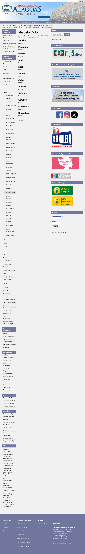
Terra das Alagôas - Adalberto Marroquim (9, 495)
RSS (76, 22)
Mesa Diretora (21, 531)
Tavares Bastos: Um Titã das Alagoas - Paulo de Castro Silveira (8, 457)
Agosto (22, 86)
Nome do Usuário (57, 216)
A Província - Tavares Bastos (7, 480)
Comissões (20, 535)
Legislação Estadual (23, 546)
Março (21, 53)
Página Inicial (26, 22)
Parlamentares (21, 523)
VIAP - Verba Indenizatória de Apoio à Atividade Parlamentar (21, 27)
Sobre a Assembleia (7, 330)
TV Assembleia (56, 124)
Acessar (81, 1)
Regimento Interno (23, 538)
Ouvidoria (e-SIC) (67, 22)
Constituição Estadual (23, 542)
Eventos (5, 531)
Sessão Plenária (22, 527)
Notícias (5, 527)
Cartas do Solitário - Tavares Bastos (8, 464)
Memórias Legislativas (6, 450)
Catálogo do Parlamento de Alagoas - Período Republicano (8, 503)
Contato (57, 22)
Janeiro (22, 40)
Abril (20, 60)
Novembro (23, 106)
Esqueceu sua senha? (59, 232)
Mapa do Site (36, 22)
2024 (42, 27)
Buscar (54, 30)
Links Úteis (6, 411)
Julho (21, 80)
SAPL (81, 22)
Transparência (42, 523)
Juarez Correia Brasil (25, 36)
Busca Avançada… (57, 39)
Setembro (23, 93)
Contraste (74, 20)
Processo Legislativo (6, 31)
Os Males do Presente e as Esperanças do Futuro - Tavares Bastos (8, 472)
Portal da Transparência (28, 25)
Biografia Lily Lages (9, 490)
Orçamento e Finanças (44, 25)
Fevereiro (23, 47)
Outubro (22, 100)
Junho (21, 73)
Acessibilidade (47, 22)
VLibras (80, 20)
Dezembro (23, 113)
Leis (4, 395)
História (5, 523)
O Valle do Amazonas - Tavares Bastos (7, 485)
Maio (20, 67)
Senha (54, 221)
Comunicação (7, 352)
